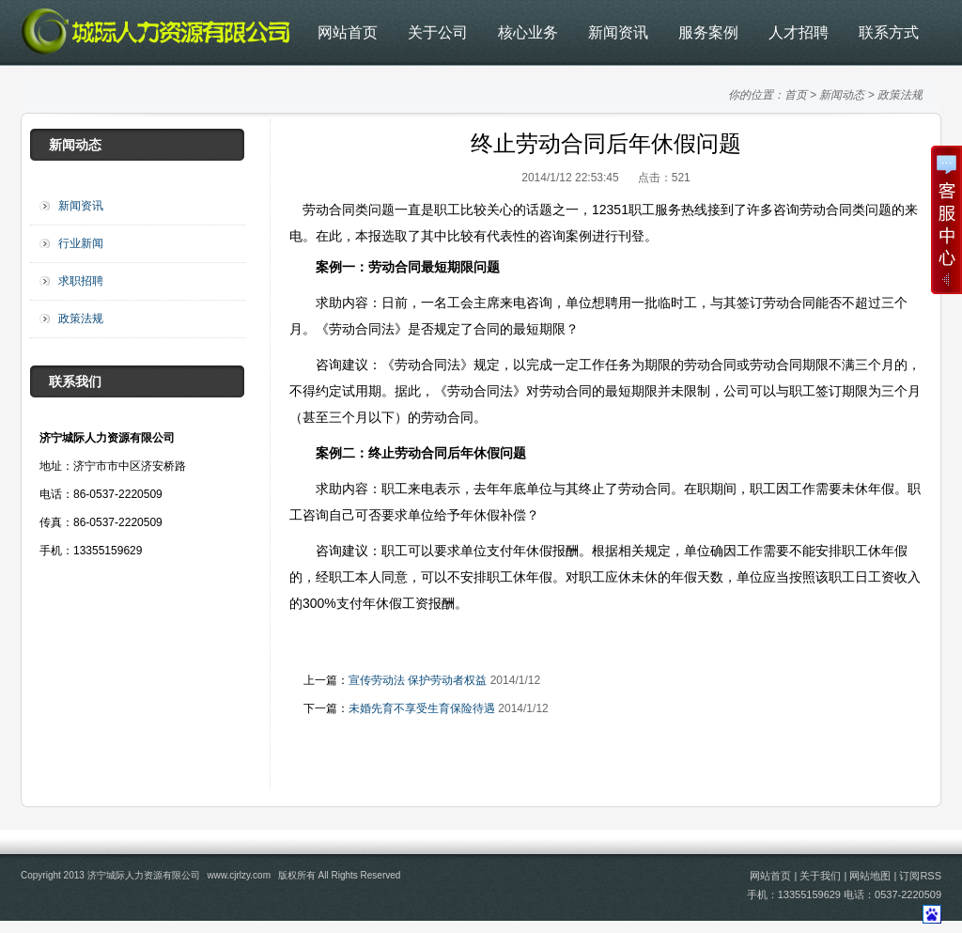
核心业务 (528, 32)
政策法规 (900, 94)
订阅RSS (920, 875)
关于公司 (438, 32)
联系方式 (889, 32)
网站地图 (870, 875)
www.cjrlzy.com (239, 875)
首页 (795, 94)
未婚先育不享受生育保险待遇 (422, 708)
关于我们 (820, 875)
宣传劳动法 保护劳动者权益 (418, 680)
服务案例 (708, 32)
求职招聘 (80, 281)
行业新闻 (80, 243)
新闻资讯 (618, 32)
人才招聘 (798, 32)
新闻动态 (841, 94)
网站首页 (348, 32)
